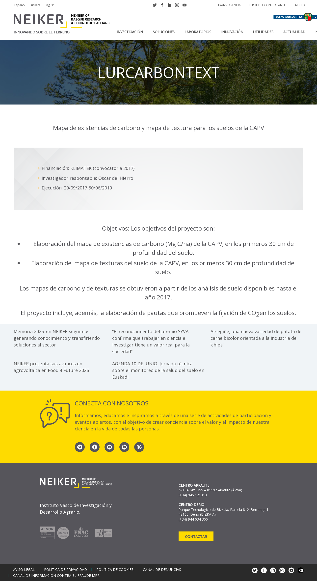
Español (20, 5)
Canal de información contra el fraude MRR (56, 575)
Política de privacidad (65, 569)
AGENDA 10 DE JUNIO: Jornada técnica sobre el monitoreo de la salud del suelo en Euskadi (158, 370)
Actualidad (294, 31)
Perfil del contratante (267, 5)
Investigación (130, 31)
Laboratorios (198, 31)
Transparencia (229, 5)
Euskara (35, 5)
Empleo (299, 5)
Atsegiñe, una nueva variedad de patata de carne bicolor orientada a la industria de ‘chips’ (256, 338)
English (49, 5)
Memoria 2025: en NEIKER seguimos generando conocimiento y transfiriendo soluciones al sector (57, 338)
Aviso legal (24, 569)
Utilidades (263, 31)
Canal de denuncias (162, 569)
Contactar (196, 536)
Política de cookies (114, 569)
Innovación (232, 31)
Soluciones (164, 31)
